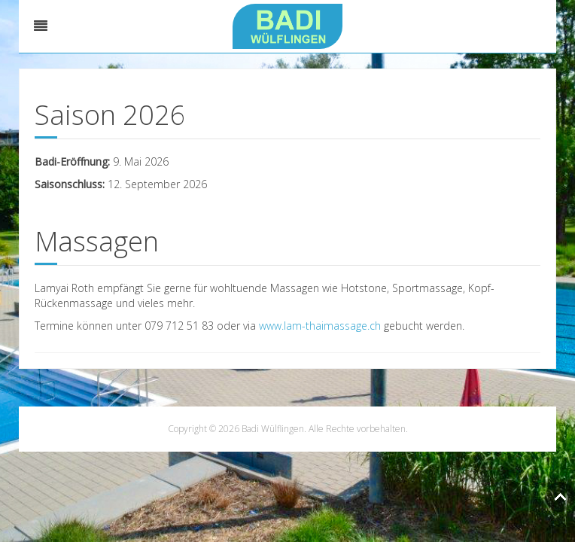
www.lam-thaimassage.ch (320, 325)
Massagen (97, 241)
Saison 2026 (110, 114)
